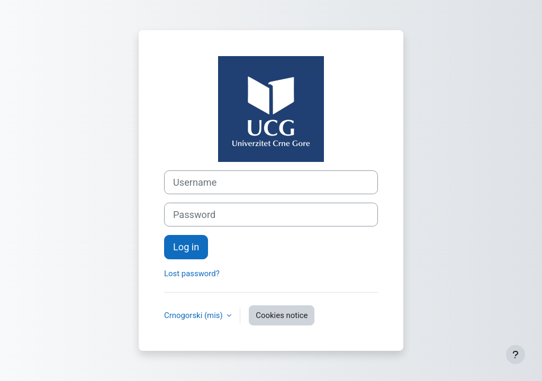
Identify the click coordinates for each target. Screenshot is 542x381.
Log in (186, 246)
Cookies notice (282, 315)
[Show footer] (515, 354)
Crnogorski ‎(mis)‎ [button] (194, 315)
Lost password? (192, 273)
